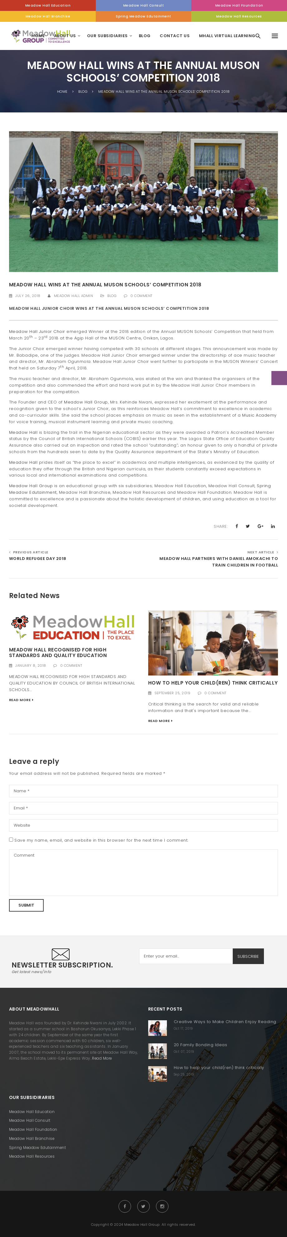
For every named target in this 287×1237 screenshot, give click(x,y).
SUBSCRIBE (248, 956)
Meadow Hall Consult (143, 5)
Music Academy (259, 415)
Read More (20, 699)
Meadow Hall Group (86, 402)
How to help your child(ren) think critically (213, 683)
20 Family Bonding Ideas (200, 1045)
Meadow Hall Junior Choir (37, 331)
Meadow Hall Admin (73, 295)
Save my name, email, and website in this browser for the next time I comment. (101, 840)
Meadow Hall (23, 432)
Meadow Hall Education (48, 5)
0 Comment (141, 295)
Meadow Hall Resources (239, 16)
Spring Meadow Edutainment (143, 16)
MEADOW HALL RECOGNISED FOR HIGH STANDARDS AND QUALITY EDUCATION (58, 652)
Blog (111, 295)
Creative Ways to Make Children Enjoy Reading (225, 1022)
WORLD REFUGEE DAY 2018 (37, 559)
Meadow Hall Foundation (239, 5)
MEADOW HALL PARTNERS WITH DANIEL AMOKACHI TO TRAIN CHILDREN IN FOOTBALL (218, 562)
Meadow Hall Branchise (48, 16)
